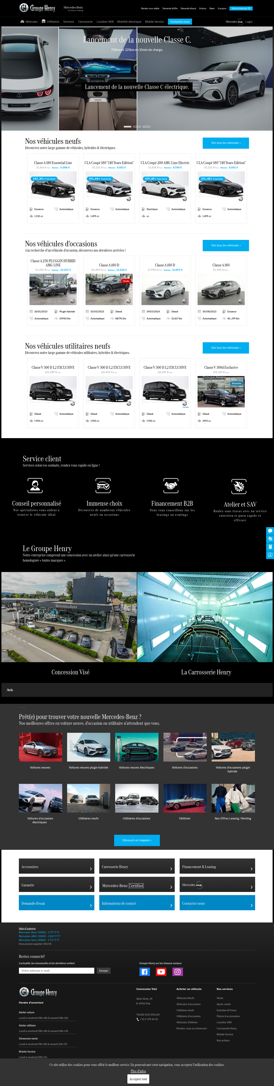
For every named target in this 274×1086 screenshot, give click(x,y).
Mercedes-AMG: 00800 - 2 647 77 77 (39, 936)
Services (68, 22)
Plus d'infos (138, 1070)
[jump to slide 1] (127, 126)
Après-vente (224, 1004)
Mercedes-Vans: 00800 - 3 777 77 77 (39, 940)
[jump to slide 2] (137, 126)
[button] (3, 700)
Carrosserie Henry (227, 1028)
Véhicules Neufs (185, 998)
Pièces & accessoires (228, 1016)
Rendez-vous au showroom (191, 1028)
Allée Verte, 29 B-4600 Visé (144, 1001)
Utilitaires (50, 21)
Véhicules (29, 21)
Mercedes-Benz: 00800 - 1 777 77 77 (39, 932)
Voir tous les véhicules (225, 142)
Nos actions (223, 1040)
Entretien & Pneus (226, 1010)
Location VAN (105, 22)
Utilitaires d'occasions (188, 1016)
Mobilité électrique (129, 22)
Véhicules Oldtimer (187, 1022)
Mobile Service (154, 22)
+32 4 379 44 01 (147, 1019)
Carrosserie (85, 22)
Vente (220, 998)
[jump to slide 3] (146, 126)
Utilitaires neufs (185, 1010)
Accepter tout (138, 1078)
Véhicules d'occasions (188, 1004)
